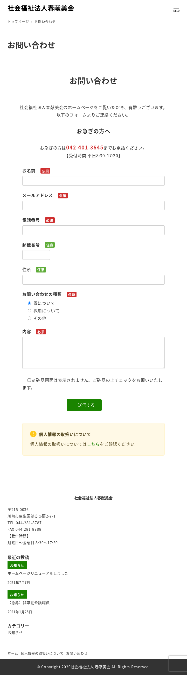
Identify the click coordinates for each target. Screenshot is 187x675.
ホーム (13, 653)
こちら (93, 444)
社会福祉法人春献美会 (41, 7)
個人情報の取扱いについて (42, 653)
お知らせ (15, 632)
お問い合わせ (77, 653)
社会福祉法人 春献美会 (90, 666)
